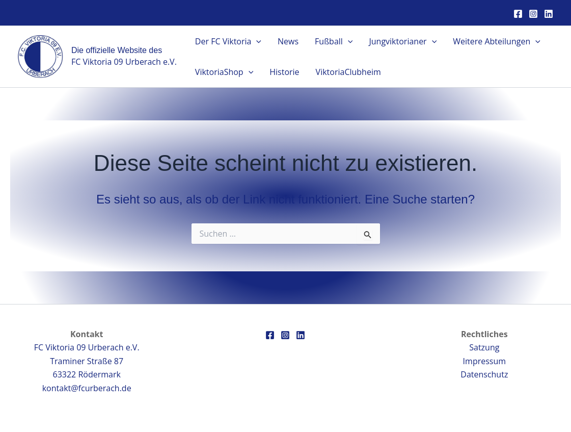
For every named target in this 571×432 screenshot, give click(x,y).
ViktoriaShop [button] (224, 72)
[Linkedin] (548, 13)
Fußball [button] (333, 41)
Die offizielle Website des (116, 50)
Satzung (484, 347)
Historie (284, 72)
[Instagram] (533, 13)
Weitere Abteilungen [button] (496, 41)
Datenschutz (484, 374)
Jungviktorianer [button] (403, 41)
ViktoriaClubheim (348, 72)
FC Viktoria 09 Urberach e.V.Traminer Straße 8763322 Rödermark (87, 361)
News (288, 41)
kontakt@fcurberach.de (86, 388)
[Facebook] (518, 13)
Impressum (484, 361)
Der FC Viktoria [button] (228, 41)
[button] (256, 41)
